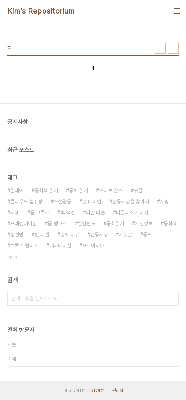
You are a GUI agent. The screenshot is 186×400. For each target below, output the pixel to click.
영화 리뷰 (69, 234)
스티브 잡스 (111, 190)
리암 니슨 (95, 212)
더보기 (12, 257)
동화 (147, 234)
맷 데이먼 (91, 201)
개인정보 (144, 223)
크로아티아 (93, 245)
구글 (138, 190)
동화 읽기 (78, 190)
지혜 (14, 212)
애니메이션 (60, 245)
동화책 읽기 (46, 190)
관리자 (117, 390)
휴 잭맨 (67, 212)
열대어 (16, 190)
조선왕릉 (62, 201)
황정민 (16, 234)
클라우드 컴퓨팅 (26, 201)
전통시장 (99, 234)
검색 (171, 298)
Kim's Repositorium (40, 11)
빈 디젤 (41, 234)
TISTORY (95, 390)
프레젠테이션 (23, 223)
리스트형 (173, 48)
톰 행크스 (57, 223)
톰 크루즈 (39, 212)
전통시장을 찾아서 (130, 201)
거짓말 (125, 234)
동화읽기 (115, 223)
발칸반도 (86, 223)
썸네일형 (160, 48)
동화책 (170, 223)
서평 (164, 201)
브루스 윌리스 (24, 245)
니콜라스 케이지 (132, 212)
